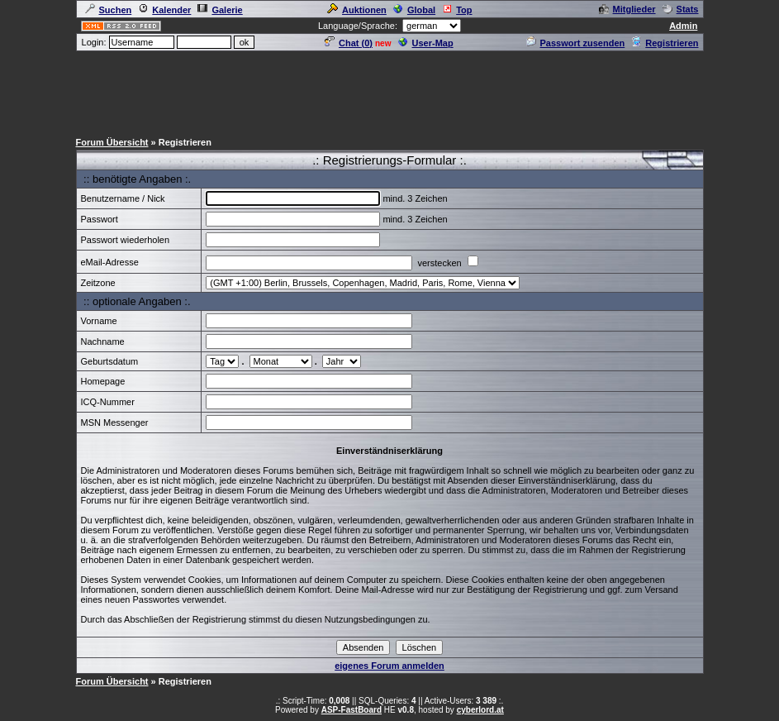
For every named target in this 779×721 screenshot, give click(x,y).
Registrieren (664, 43)
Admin (683, 26)
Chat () (349, 43)
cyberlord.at (480, 709)
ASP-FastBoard (351, 709)
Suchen (108, 10)
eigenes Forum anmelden (389, 666)
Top (457, 10)
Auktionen (357, 10)
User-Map (426, 43)
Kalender (164, 10)
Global (414, 10)
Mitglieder (627, 9)
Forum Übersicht (112, 142)
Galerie (219, 10)
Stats (681, 9)
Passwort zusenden (575, 43)
